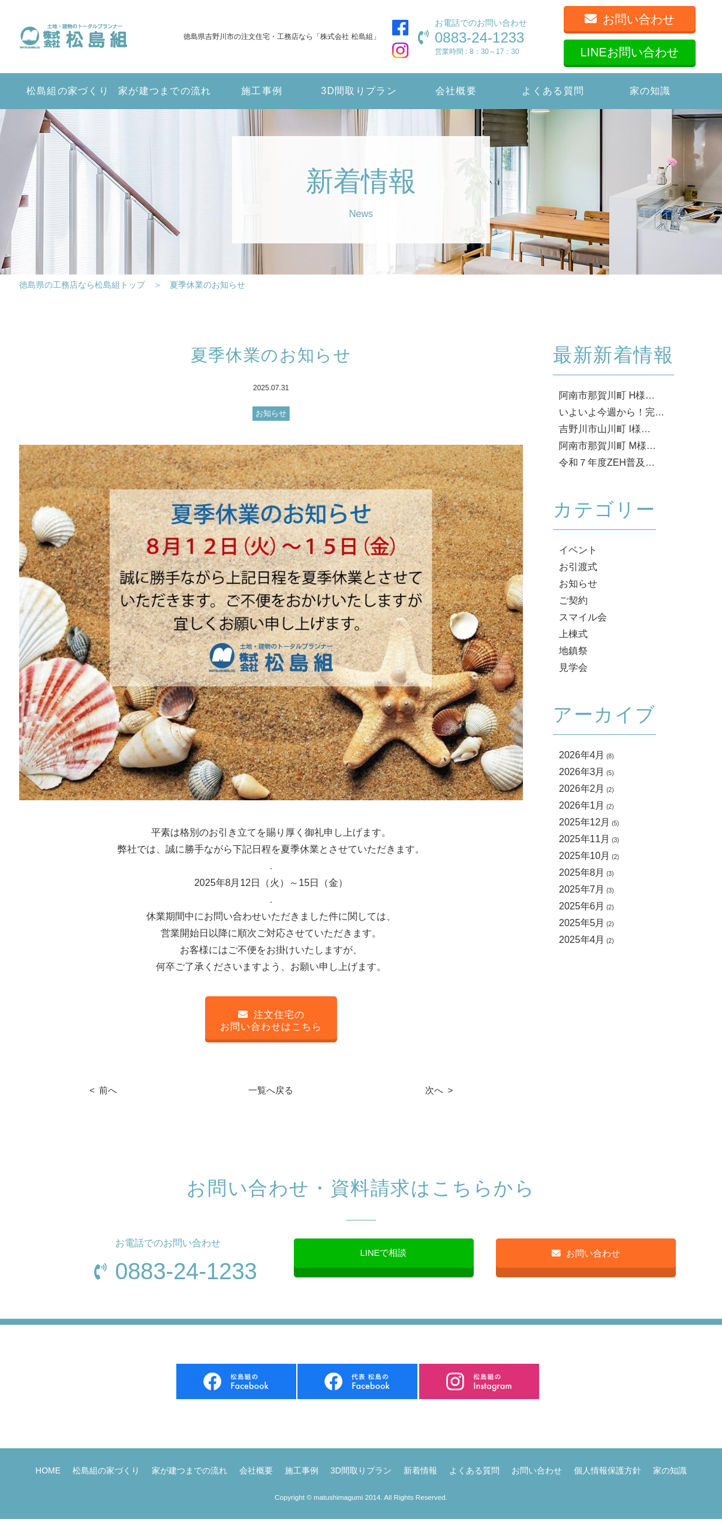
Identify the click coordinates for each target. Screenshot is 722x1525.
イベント (578, 550)
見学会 (573, 667)
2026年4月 (582, 755)
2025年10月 (584, 856)
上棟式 (573, 634)
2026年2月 (582, 788)
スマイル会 (583, 617)
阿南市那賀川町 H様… (607, 395)
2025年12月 (584, 822)
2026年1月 (582, 805)
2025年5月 (582, 923)
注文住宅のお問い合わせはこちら (271, 1020)
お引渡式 (578, 567)
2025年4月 (582, 940)
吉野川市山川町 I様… (605, 429)
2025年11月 (584, 839)
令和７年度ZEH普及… (607, 462)
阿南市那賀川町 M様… (607, 446)
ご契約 (573, 600)
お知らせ (271, 413)
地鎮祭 (573, 651)
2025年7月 (582, 889)
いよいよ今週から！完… (611, 412)
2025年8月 (582, 872)
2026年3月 (582, 772)
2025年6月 (582, 906)
